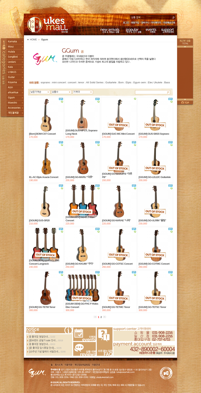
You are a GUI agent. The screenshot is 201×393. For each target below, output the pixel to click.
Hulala (11, 52)
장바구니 (145, 23)
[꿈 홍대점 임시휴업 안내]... (42, 348)
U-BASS (12, 72)
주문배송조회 (169, 23)
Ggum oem (139, 82)
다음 (185, 100)
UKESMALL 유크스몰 (48, 24)
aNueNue (13, 92)
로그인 (125, 23)
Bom (121, 82)
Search (168, 92)
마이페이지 (156, 23)
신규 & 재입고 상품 (109, 30)
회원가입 (135, 23)
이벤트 (151, 30)
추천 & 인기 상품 (133, 30)
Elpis (128, 82)
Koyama (12, 82)
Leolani (12, 62)
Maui (11, 46)
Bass (167, 82)
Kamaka (12, 41)
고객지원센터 (167, 30)
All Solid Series (94, 82)
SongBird (12, 57)
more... (49, 330)
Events (84, 334)
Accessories (14, 108)
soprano (45, 82)
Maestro (12, 103)
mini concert (59, 82)
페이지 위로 (185, 102)
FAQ (104, 341)
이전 (185, 47)
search (173, 17)
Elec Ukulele (155, 82)
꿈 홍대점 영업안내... (39, 336)
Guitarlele (110, 82)
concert (72, 82)
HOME (33, 39)
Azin (10, 87)
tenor (81, 82)
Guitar (11, 77)
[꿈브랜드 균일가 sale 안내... (43, 340)
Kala (10, 67)
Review (84, 349)
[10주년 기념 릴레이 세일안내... (44, 351)
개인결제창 (13, 113)
